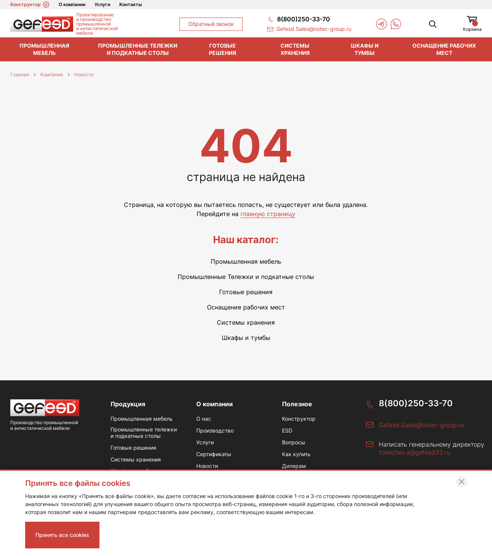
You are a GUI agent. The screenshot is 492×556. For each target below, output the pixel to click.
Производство (215, 431)
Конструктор (30, 4)
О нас (203, 419)
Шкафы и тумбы (364, 49)
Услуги (102, 4)
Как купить (296, 454)
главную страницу (267, 214)
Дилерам (294, 466)
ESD (287, 431)
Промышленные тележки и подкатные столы (137, 49)
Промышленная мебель (44, 49)
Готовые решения (222, 49)
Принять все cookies (62, 535)
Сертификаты (213, 454)
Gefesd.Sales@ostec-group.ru (421, 425)
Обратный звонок (211, 24)
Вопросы (293, 442)
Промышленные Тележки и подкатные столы (246, 276)
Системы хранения (295, 49)
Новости (207, 466)
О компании (72, 4)
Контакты (130, 4)
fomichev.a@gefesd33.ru (414, 452)
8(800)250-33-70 (416, 403)
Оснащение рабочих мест (444, 49)
